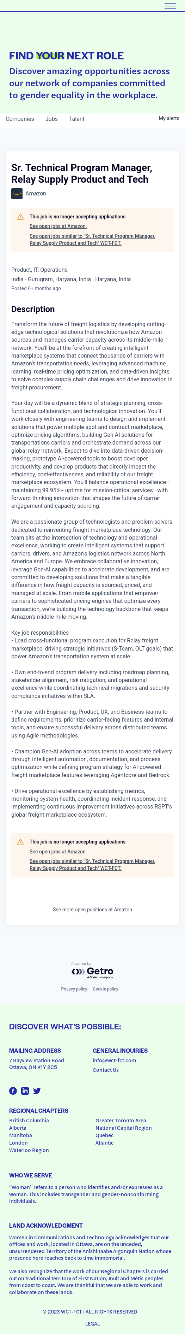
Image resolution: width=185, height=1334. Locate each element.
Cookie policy (105, 989)
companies (20, 119)
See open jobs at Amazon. (58, 226)
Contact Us (106, 1069)
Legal (92, 1323)
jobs (51, 119)
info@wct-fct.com (114, 1060)
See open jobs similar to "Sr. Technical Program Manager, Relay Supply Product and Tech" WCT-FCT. (92, 239)
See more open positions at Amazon (92, 909)
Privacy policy (74, 989)
